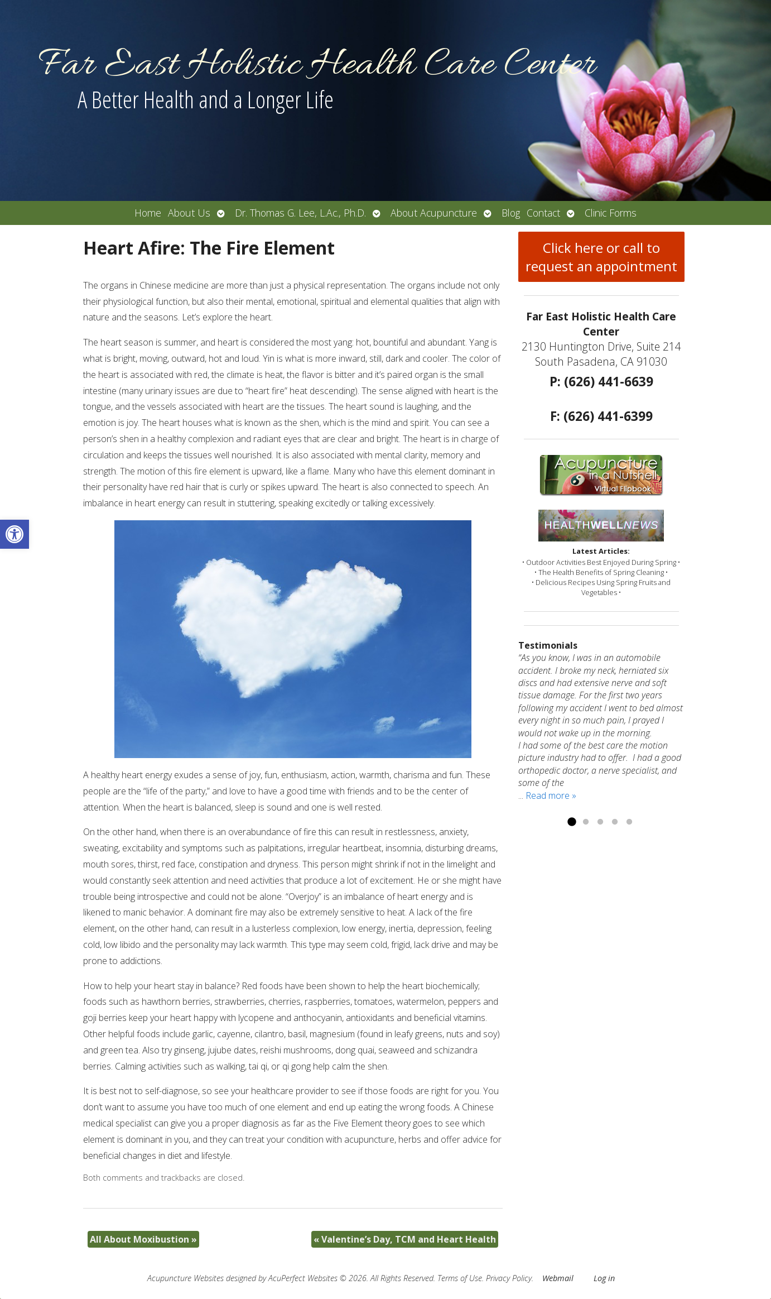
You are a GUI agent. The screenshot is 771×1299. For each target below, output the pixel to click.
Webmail (558, 1278)
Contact (543, 212)
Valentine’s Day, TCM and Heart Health (405, 1239)
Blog (511, 212)
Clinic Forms (611, 212)
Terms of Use (459, 1278)
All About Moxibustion (143, 1239)
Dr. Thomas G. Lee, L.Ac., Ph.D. (300, 212)
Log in (604, 1278)
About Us (189, 212)
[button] (14, 534)
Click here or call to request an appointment (601, 256)
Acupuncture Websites (185, 1278)
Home (147, 212)
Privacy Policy (509, 1278)
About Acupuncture (434, 212)
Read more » (551, 795)
